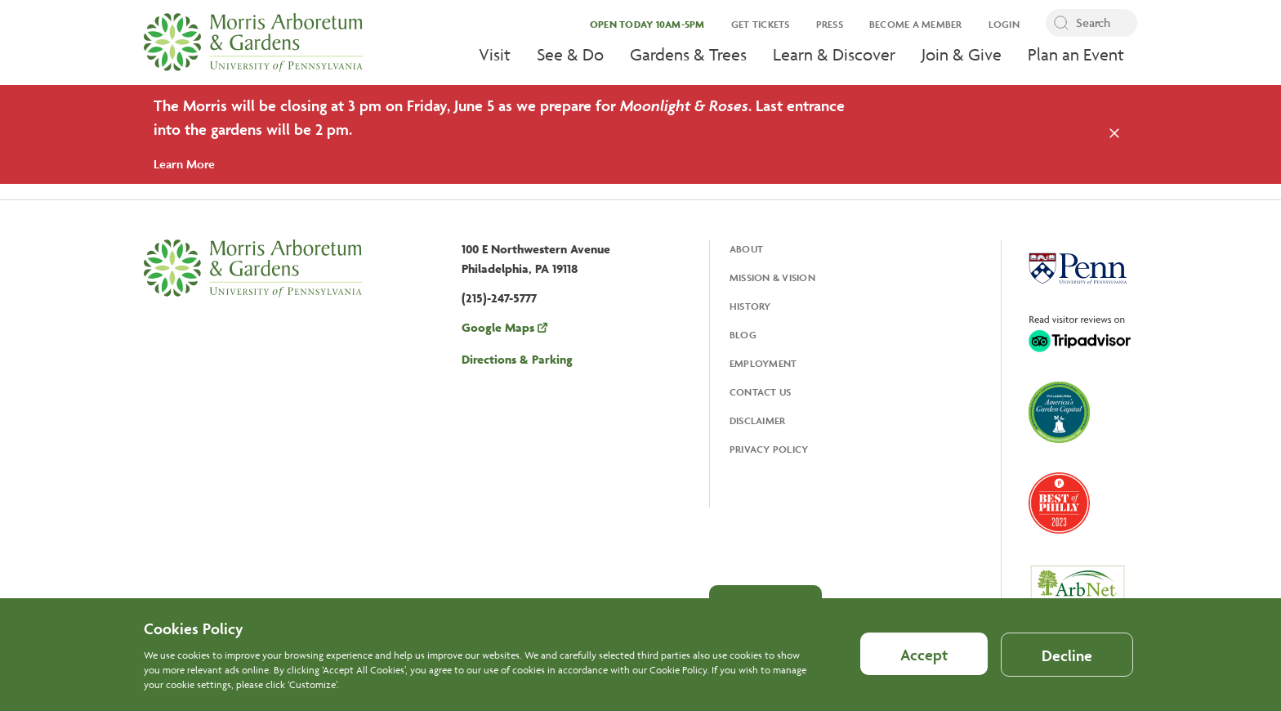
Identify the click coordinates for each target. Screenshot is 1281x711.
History (750, 306)
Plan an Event (1076, 54)
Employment (763, 363)
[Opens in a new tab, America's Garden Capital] (1059, 414)
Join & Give (962, 54)
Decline (1067, 662)
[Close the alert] (1114, 134)
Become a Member (915, 24)
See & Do (570, 54)
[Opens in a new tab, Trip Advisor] (1079, 335)
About (746, 249)
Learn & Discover (834, 54)
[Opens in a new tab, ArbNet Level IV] (1077, 593)
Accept (924, 661)
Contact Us (761, 392)
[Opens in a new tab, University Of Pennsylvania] (1077, 270)
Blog (743, 335)
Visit (495, 54)
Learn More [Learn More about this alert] (184, 164)
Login (1004, 24)
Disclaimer (758, 420)
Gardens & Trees (688, 54)
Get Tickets (760, 24)
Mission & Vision (772, 277)
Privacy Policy (769, 449)
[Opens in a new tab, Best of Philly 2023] (1059, 504)
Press (829, 24)
